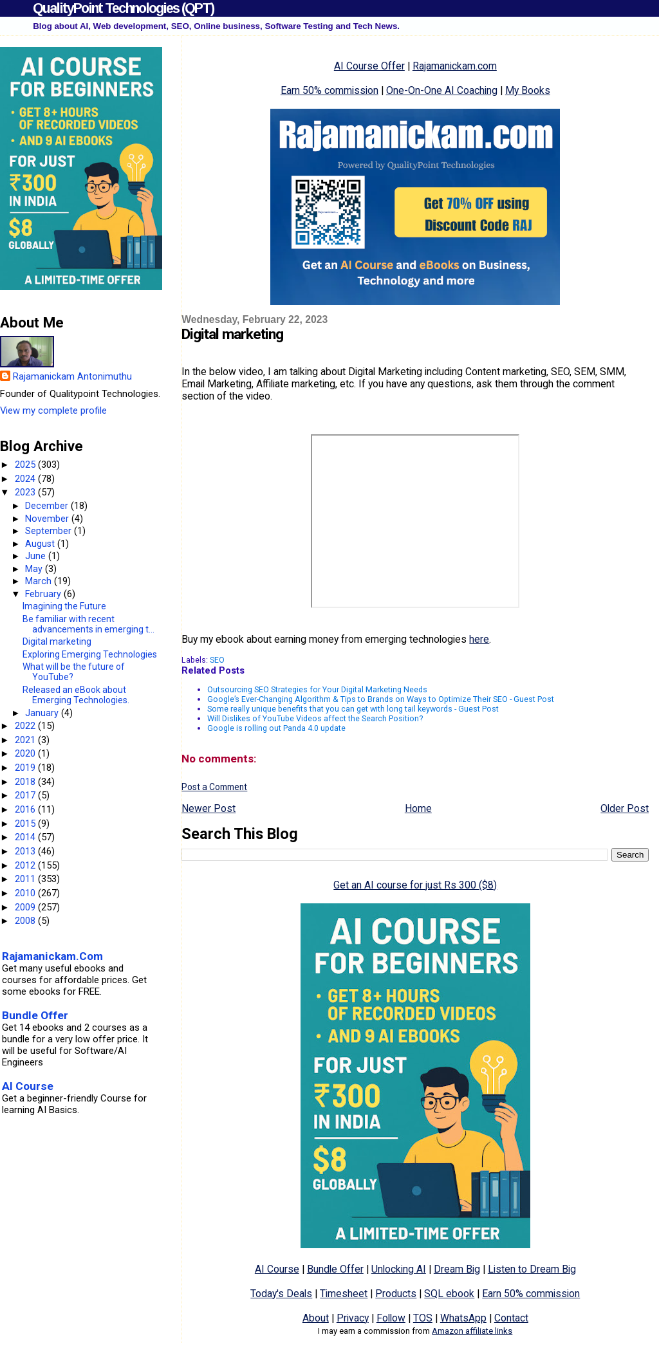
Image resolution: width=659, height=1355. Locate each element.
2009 (26, 907)
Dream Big (457, 1269)
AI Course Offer (369, 66)
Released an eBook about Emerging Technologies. (76, 695)
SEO (217, 660)
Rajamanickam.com (455, 66)
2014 (26, 837)
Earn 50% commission (329, 90)
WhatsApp (463, 1318)
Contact (511, 1318)
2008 (26, 920)
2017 (26, 795)
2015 (26, 823)
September (49, 531)
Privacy (353, 1318)
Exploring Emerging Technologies (90, 654)
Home (418, 808)
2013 (26, 851)
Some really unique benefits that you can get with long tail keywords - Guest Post (353, 709)
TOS (422, 1318)
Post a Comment (214, 787)
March (39, 581)
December (48, 506)
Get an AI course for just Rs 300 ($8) (415, 885)
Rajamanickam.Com (52, 956)
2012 (26, 865)
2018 (26, 782)
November (48, 518)
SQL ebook (449, 1293)
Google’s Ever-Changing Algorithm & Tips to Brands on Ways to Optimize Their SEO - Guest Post (380, 699)
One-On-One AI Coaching (441, 90)
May (35, 569)
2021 (26, 740)
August (41, 544)
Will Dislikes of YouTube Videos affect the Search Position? (315, 718)
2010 (26, 893)
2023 (26, 492)
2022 (26, 726)
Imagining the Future (64, 606)
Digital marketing (57, 641)
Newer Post (208, 808)
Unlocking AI (398, 1269)
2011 (26, 879)
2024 (26, 478)
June (36, 556)
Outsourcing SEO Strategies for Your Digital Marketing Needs (317, 689)
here (479, 639)
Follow (390, 1318)
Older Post (624, 808)
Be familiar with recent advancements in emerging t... (88, 624)
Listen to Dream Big (532, 1269)
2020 (26, 753)
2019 (26, 767)
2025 (26, 464)
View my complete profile (53, 410)
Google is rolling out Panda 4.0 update (276, 728)
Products (395, 1293)
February (44, 594)
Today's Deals (281, 1293)
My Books (527, 90)
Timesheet (343, 1293)
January (43, 713)
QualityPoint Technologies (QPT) (123, 8)
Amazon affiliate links (472, 1331)
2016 (26, 809)
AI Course (277, 1269)
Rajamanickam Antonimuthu (72, 376)
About (315, 1318)
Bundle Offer (335, 1269)
